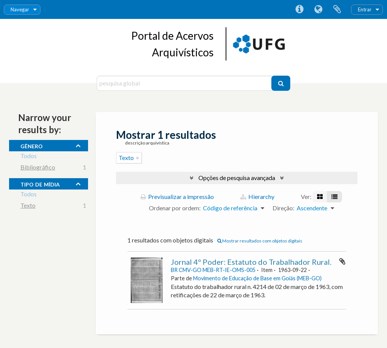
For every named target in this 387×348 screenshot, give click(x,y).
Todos (28, 156)
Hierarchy (257, 196)
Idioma (318, 9)
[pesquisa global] (185, 83)
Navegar (20, 9)
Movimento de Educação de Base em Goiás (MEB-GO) (257, 278)
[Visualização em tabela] (334, 196)
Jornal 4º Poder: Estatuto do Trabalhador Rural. (251, 261)
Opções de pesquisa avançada (236, 177)
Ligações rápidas (299, 9)
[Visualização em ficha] (320, 196)
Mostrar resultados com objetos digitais (259, 241)
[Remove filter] (137, 158)
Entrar (365, 9)
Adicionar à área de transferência (342, 261)
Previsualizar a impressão (177, 196)
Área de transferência (337, 9)
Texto (28, 206)
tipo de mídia (40, 183)
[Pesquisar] (280, 83)
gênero (31, 145)
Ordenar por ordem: (175, 207)
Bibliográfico (37, 168)
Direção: (283, 207)
